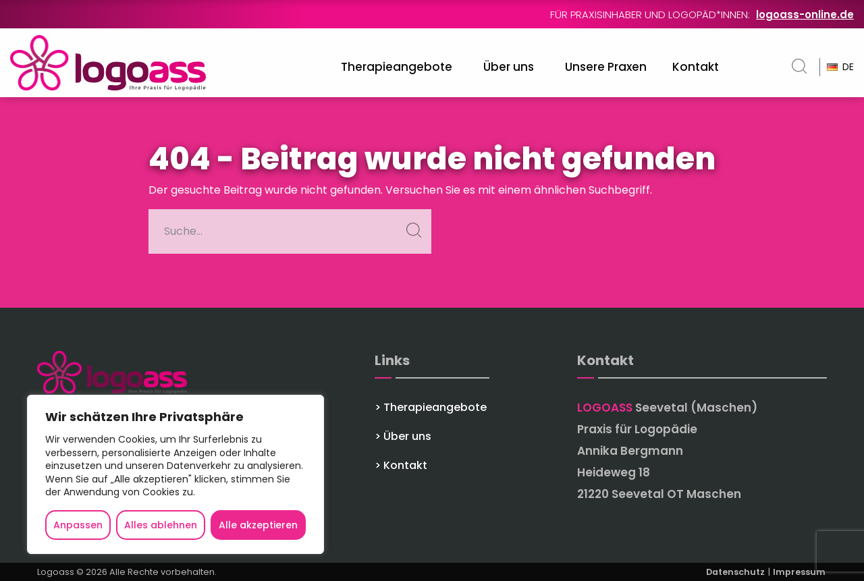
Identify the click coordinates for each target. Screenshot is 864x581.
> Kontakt (401, 465)
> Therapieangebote (431, 407)
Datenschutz (736, 572)
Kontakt (695, 67)
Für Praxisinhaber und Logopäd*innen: (702, 14)
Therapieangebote (396, 67)
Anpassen (78, 525)
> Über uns (403, 436)
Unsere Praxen (606, 67)
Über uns (508, 67)
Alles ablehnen (160, 525)
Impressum (799, 572)
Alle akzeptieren (258, 525)
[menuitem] (399, 67)
